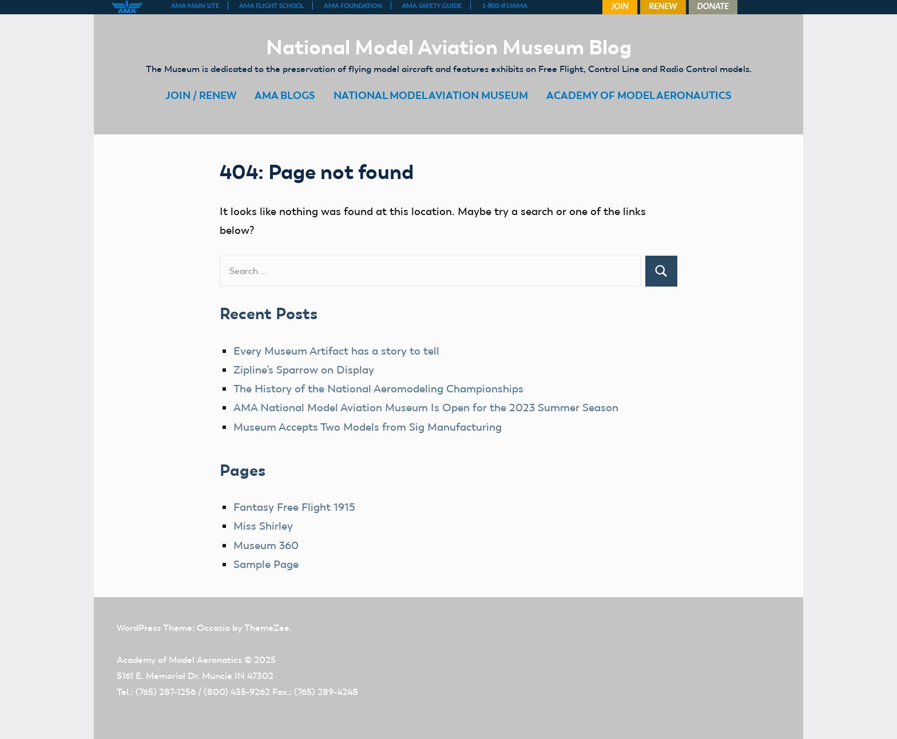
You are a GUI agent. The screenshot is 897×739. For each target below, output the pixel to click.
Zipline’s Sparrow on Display (303, 369)
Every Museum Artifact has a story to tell (336, 350)
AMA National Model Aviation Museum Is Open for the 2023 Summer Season (425, 407)
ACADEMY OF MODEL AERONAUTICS (639, 95)
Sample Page (266, 564)
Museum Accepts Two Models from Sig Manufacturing (367, 427)
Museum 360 (266, 545)
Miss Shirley (263, 526)
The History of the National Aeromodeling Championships (378, 388)
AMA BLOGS (285, 95)
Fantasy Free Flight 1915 (294, 507)
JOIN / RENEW (200, 95)
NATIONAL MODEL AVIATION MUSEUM (431, 95)
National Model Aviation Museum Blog (449, 46)
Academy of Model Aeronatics (179, 659)
